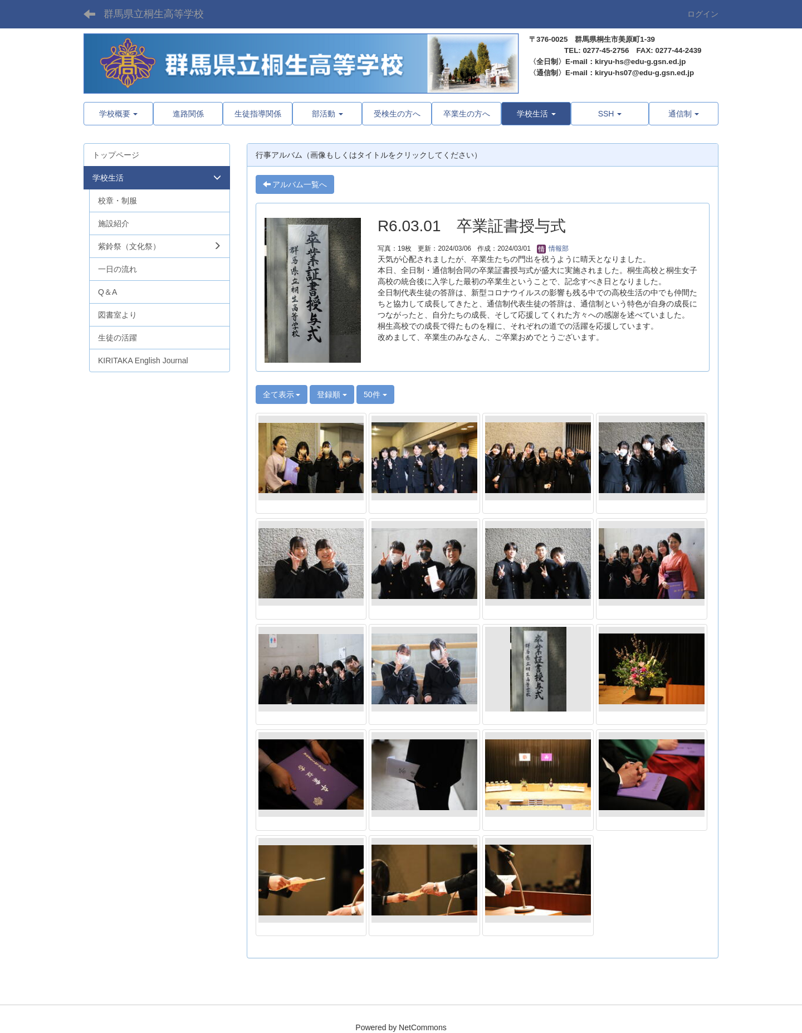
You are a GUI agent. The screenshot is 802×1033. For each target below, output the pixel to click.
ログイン (702, 13)
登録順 (332, 394)
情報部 (553, 248)
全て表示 (282, 394)
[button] (536, 114)
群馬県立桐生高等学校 (154, 14)
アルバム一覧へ (295, 184)
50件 (375, 394)
